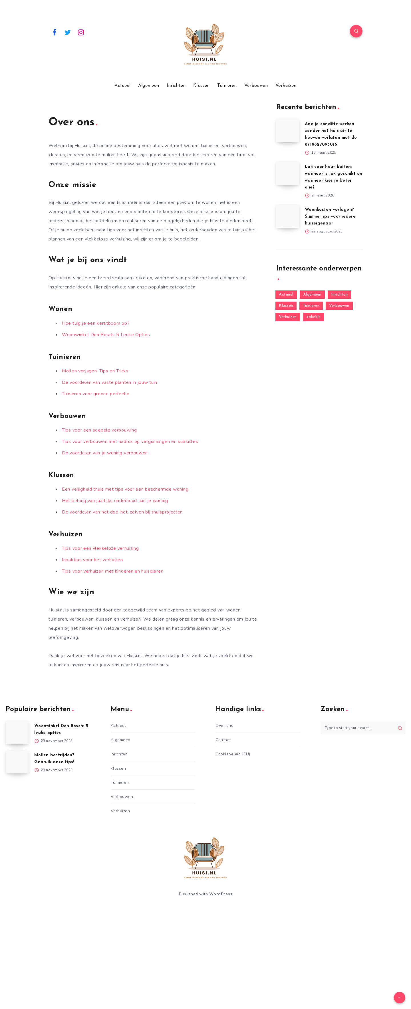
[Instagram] (81, 32)
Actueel (122, 85)
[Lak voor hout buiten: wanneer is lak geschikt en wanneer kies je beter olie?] (287, 173)
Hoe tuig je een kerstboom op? (96, 323)
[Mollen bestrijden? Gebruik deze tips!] (17, 762)
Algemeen (148, 85)
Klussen (201, 85)
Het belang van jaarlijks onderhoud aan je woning (115, 501)
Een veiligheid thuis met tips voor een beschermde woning (125, 489)
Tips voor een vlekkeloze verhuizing (100, 548)
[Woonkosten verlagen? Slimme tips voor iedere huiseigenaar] (287, 216)
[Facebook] (54, 32)
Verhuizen (286, 85)
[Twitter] (68, 32)
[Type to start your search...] (363, 727)
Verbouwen (256, 85)
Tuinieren (227, 85)
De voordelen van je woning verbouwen (105, 453)
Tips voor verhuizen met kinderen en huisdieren (112, 571)
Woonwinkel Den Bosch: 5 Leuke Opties (106, 335)
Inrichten (176, 85)
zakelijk (314, 317)
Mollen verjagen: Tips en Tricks (95, 371)
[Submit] (400, 728)
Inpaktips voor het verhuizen (92, 560)
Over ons (224, 725)
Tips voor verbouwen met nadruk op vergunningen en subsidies (130, 441)
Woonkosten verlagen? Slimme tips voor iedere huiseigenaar (330, 217)
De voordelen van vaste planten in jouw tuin (109, 382)
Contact (223, 740)
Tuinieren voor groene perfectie (96, 394)
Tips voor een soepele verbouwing (99, 430)
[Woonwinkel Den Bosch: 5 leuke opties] (17, 732)
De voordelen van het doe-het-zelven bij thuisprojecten (122, 512)
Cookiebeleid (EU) (232, 754)
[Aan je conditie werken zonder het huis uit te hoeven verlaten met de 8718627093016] (287, 130)
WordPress (220, 894)
